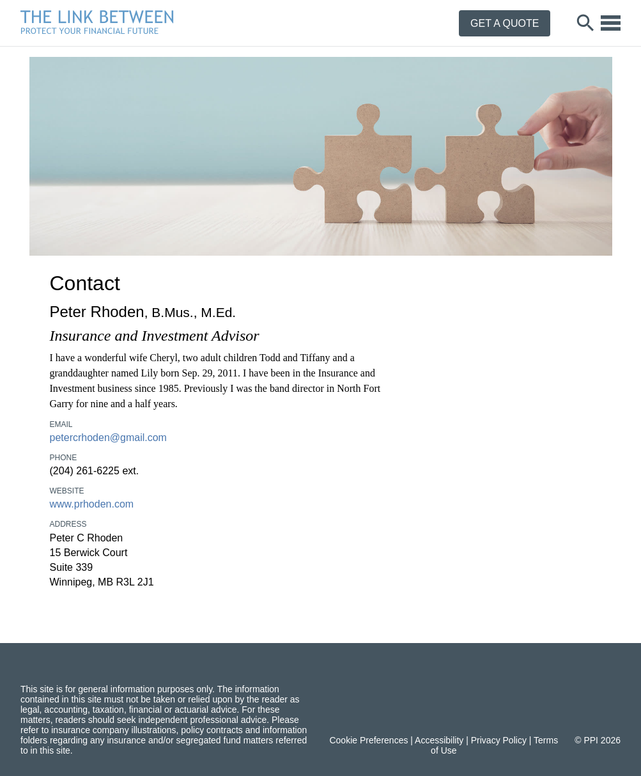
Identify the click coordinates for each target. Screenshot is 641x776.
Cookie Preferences (368, 740)
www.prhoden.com (92, 504)
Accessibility (439, 740)
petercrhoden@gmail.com (108, 437)
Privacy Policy (499, 740)
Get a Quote (504, 23)
